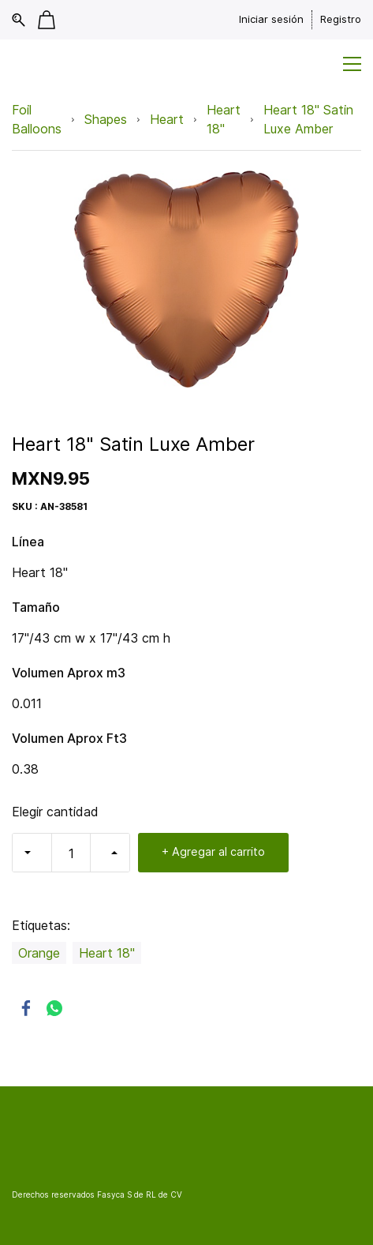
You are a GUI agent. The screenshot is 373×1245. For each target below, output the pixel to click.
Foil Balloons (37, 119)
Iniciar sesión (271, 19)
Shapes (105, 119)
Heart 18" (224, 119)
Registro (340, 19)
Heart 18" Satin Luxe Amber (308, 119)
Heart (167, 119)
